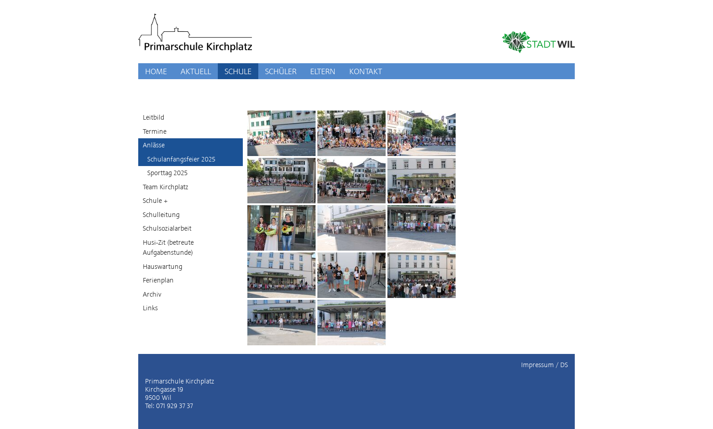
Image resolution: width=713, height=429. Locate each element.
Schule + (155, 201)
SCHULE (238, 71)
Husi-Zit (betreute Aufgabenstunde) (168, 247)
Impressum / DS (544, 365)
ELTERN (323, 71)
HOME (156, 71)
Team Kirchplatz (165, 187)
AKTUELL (196, 71)
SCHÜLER (280, 71)
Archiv (152, 294)
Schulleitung (161, 215)
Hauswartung (162, 266)
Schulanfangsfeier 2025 (181, 159)
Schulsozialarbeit (167, 228)
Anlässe (154, 145)
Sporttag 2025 (167, 173)
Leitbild (153, 117)
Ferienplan (158, 280)
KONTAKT (365, 71)
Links (150, 308)
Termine (154, 131)
